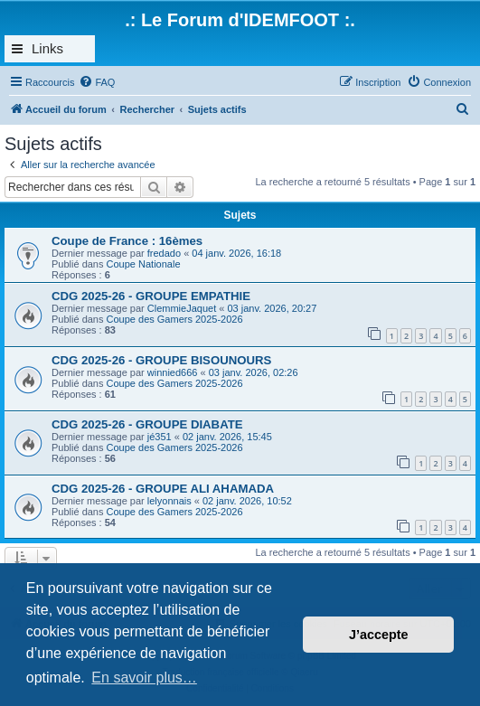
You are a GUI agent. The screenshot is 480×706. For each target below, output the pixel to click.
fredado (164, 253)
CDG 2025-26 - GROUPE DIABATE (147, 424)
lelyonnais (169, 500)
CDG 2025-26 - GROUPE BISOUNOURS (161, 360)
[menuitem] (97, 82)
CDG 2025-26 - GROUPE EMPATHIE (151, 296)
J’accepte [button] (379, 634)
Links (47, 48)
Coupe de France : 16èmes (127, 241)
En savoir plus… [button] (144, 677)
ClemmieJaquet (181, 308)
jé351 (159, 436)
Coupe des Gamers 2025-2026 (175, 319)
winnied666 (172, 372)
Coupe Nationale (144, 264)
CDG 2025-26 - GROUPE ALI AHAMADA (163, 488)
